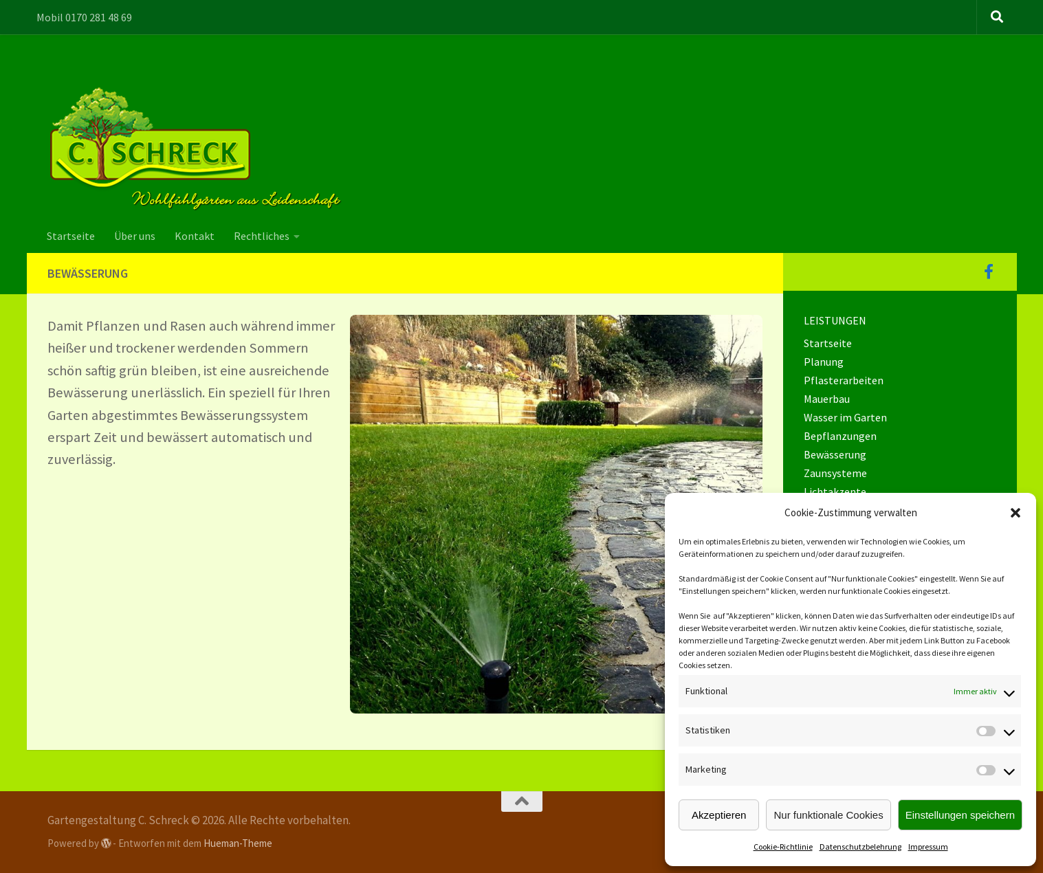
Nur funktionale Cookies (828, 815)
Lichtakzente (835, 491)
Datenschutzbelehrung (860, 846)
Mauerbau (827, 399)
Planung (824, 361)
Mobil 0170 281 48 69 (84, 17)
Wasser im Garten (845, 417)
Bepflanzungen (840, 436)
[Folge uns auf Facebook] (988, 271)
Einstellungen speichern (960, 815)
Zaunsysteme (835, 473)
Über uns (134, 236)
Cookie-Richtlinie (783, 846)
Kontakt (195, 236)
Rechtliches (261, 236)
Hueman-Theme (238, 843)
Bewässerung (835, 454)
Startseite (71, 236)
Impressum (928, 846)
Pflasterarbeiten (843, 380)
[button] (1015, 513)
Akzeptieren (719, 815)
